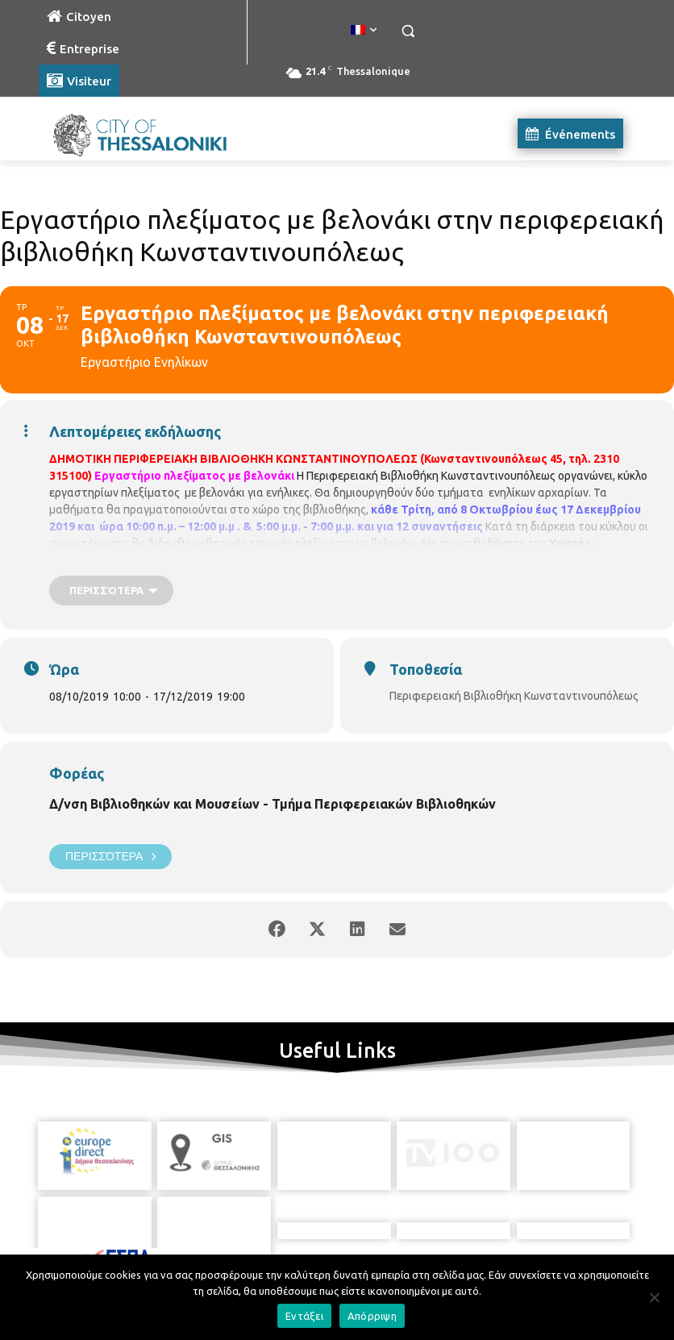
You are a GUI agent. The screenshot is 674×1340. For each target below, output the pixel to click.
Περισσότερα (110, 857)
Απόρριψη (372, 1315)
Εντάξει (304, 1315)
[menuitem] (364, 30)
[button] (407, 31)
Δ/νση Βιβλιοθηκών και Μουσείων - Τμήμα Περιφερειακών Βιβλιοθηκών (272, 804)
